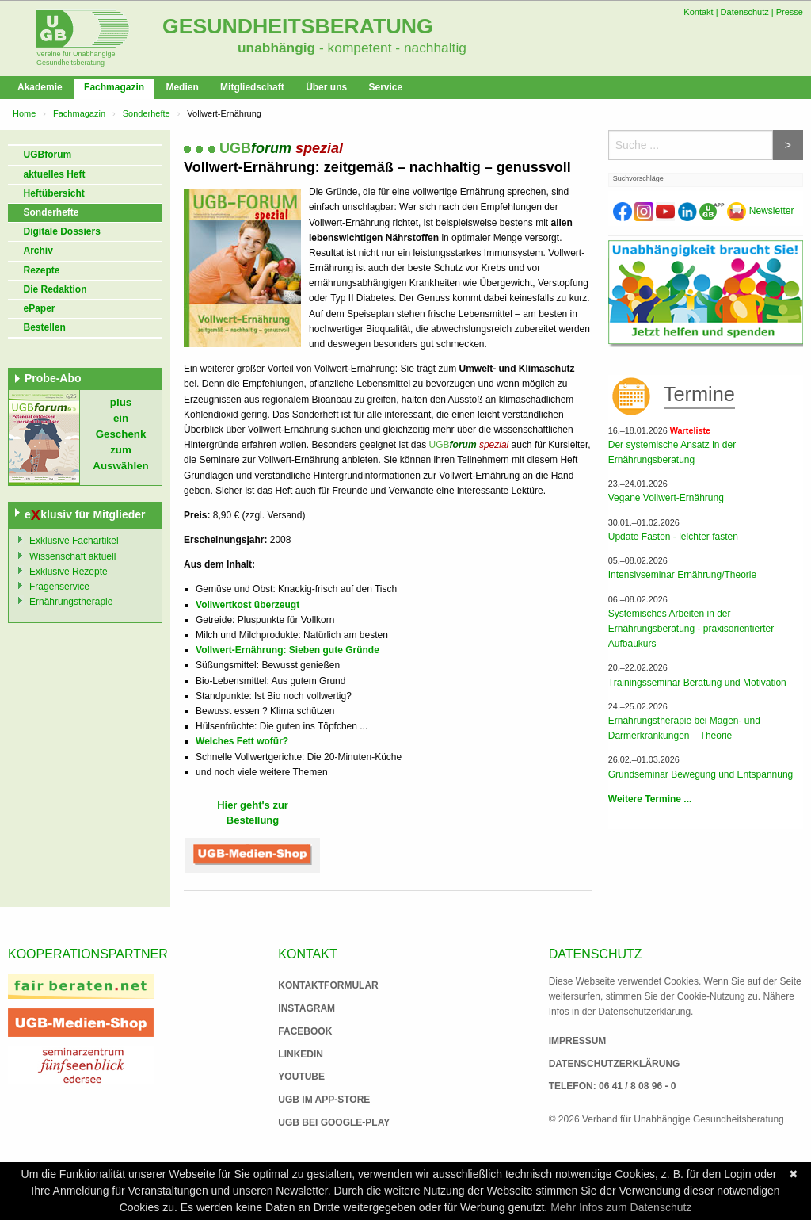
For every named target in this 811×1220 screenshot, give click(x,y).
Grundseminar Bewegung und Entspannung (701, 774)
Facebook (305, 1031)
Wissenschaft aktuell (72, 556)
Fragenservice (59, 586)
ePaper (39, 308)
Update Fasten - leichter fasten (673, 536)
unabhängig (276, 47)
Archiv (38, 250)
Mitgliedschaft (252, 87)
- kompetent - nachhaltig (390, 47)
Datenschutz (745, 12)
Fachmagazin (114, 87)
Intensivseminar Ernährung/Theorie (682, 574)
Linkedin (300, 1054)
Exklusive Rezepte (68, 571)
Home (24, 113)
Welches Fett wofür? (242, 741)
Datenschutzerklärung (614, 1063)
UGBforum (48, 154)
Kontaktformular (328, 985)
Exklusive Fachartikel (74, 540)
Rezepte (42, 270)
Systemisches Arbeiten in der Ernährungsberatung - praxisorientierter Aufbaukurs (691, 628)
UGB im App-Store (317, 1099)
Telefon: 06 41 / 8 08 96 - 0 (612, 1086)
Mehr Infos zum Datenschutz (620, 1207)
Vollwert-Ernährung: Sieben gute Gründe (287, 650)
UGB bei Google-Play (317, 1122)
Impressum (578, 1040)
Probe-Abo (53, 378)
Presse (789, 12)
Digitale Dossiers (62, 231)
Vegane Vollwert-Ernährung (666, 497)
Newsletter (760, 210)
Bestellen (45, 327)
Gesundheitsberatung (297, 26)
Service (385, 87)
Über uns (326, 87)
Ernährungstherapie (70, 601)
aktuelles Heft (55, 174)
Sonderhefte (146, 113)
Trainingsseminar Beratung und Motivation (697, 682)
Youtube (301, 1076)
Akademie (40, 87)
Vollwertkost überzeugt (247, 604)
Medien (182, 87)
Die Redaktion (55, 289)
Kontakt (698, 12)
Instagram (306, 1008)
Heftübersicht (54, 193)
